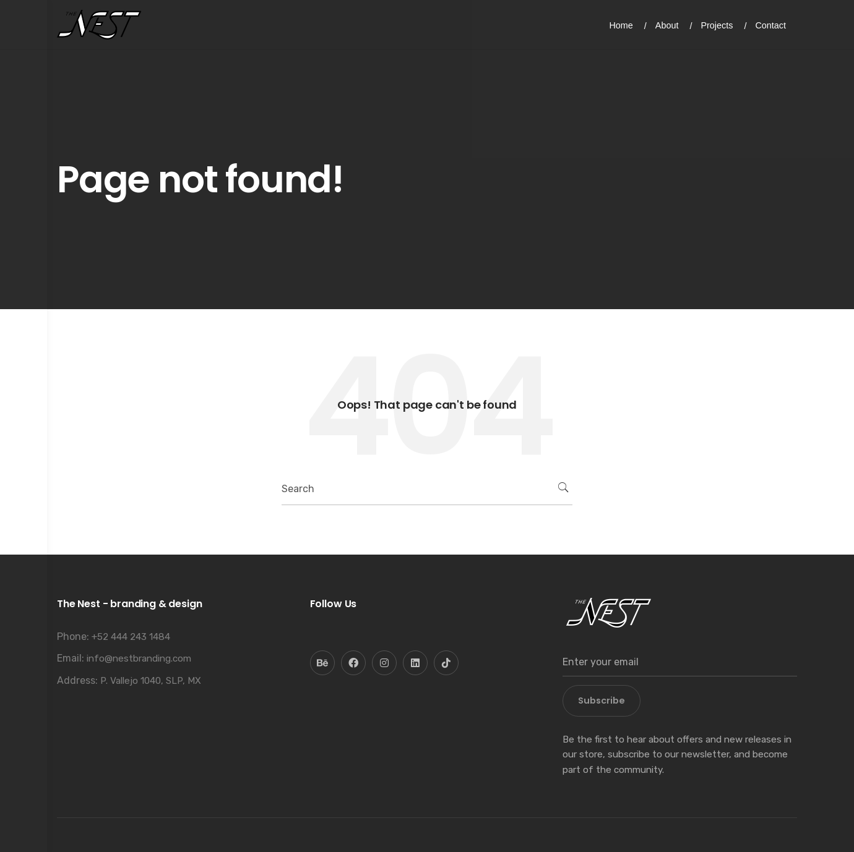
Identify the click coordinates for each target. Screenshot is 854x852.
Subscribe (601, 700)
